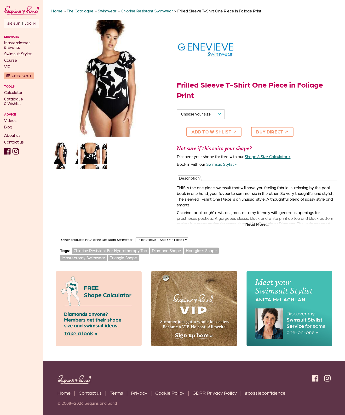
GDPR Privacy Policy (214, 393)
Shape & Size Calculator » (267, 156)
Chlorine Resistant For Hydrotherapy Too (110, 250)
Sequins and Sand (101, 403)
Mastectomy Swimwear (83, 257)
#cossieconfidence (265, 393)
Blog (8, 126)
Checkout (22, 75)
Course (10, 60)
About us (12, 135)
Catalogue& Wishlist (13, 101)
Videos (10, 120)
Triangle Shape (123, 257)
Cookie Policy (169, 393)
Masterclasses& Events (17, 45)
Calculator (13, 92)
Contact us (14, 141)
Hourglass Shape (201, 250)
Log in (30, 23)
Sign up (13, 23)
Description (189, 178)
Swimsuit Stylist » (221, 164)
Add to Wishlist (211, 131)
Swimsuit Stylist (18, 53)
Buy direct (269, 131)
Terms (116, 393)
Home (64, 393)
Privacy (139, 393)
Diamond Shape (166, 250)
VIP (7, 66)
